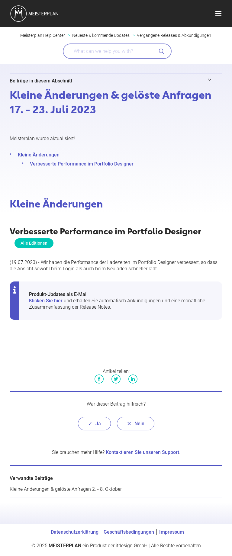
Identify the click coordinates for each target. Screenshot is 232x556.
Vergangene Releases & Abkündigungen (174, 35)
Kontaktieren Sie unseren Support (142, 452)
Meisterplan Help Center (42, 35)
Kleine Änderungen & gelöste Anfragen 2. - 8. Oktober (66, 489)
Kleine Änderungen (39, 155)
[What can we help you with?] (117, 51)
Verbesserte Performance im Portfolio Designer (82, 164)
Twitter (116, 379)
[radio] (94, 423)
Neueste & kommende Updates (101, 35)
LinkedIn (133, 379)
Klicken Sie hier (46, 301)
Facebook (99, 379)
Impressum (171, 532)
